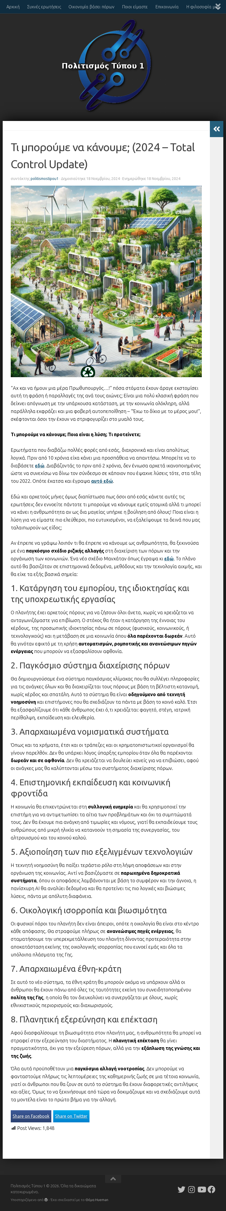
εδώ (39, 465)
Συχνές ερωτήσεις (44, 6)
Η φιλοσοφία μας (203, 6)
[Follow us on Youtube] (201, 1189)
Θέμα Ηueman (96, 1200)
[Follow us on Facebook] (211, 1189)
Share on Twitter (71, 1116)
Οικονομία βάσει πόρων (91, 6)
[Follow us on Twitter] (181, 1189)
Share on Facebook (31, 1116)
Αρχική (13, 6)
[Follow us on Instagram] (191, 1189)
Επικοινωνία (167, 6)
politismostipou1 (45, 178)
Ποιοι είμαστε (135, 6)
